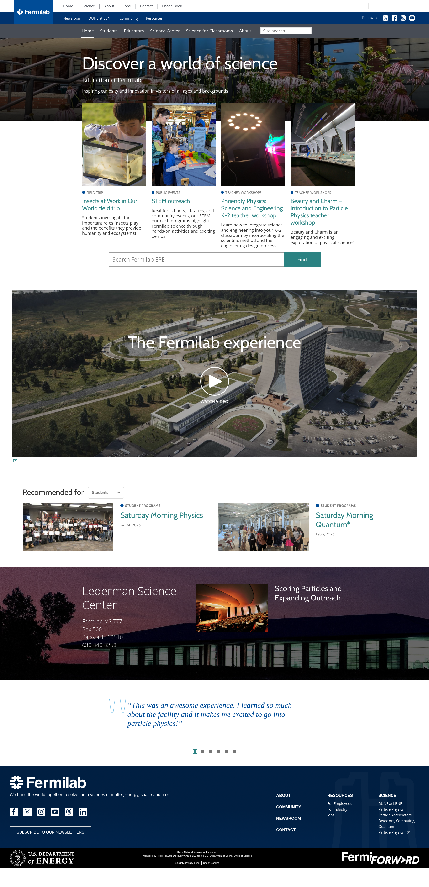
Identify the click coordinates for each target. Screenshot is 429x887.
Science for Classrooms (209, 31)
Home (68, 6)
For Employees (338, 818)
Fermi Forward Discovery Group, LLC (176, 870)
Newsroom (72, 18)
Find (302, 274)
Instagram (398, 18)
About (109, 6)
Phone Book (172, 6)
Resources (154, 18)
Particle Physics (390, 824)
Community (129, 18)
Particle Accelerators (394, 830)
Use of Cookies (211, 878)
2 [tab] (203, 766)
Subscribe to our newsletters (50, 847)
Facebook (389, 18)
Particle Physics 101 (394, 847)
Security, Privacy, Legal (187, 878)
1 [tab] (195, 766)
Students (109, 31)
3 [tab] (210, 766)
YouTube (407, 18)
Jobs (127, 6)
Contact (146, 6)
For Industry (337, 824)
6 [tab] (234, 766)
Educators (134, 31)
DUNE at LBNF (100, 18)
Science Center (165, 31)
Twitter (381, 18)
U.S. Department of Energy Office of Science (228, 870)
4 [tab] (218, 766)
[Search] (381, 6)
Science (89, 6)
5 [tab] (226, 766)
